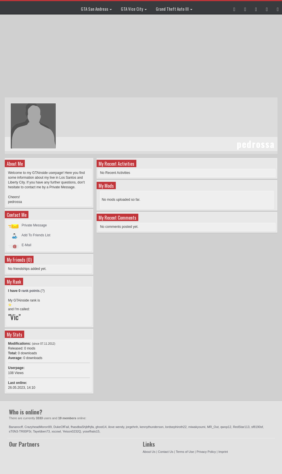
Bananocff (16, 427)
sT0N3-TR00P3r (20, 431)
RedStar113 (241, 427)
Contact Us (165, 451)
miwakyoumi (196, 427)
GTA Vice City (134, 9)
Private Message (34, 225)
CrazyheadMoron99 (38, 427)
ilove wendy (116, 427)
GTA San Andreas (96, 9)
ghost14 (101, 427)
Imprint (223, 451)
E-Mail (26, 245)
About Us (149, 451)
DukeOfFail (61, 427)
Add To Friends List (35, 235)
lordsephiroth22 (176, 427)
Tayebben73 (41, 431)
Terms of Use (185, 451)
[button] (234, 7)
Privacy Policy (206, 451)
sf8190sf (257, 427)
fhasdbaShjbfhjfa (82, 427)
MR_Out (213, 427)
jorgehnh (132, 427)
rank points (30, 291)
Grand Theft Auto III (174, 9)
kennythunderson (151, 427)
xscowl (56, 431)
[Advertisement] (142, 56)
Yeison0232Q (72, 431)
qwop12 (225, 427)
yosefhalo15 (91, 431)
